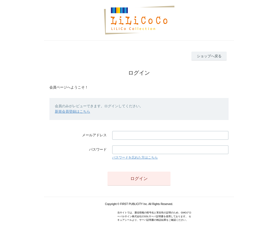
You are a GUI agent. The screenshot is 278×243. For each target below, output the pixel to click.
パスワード (98, 149)
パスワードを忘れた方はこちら (135, 157)
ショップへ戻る (209, 56)
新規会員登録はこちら (72, 111)
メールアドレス (94, 135)
